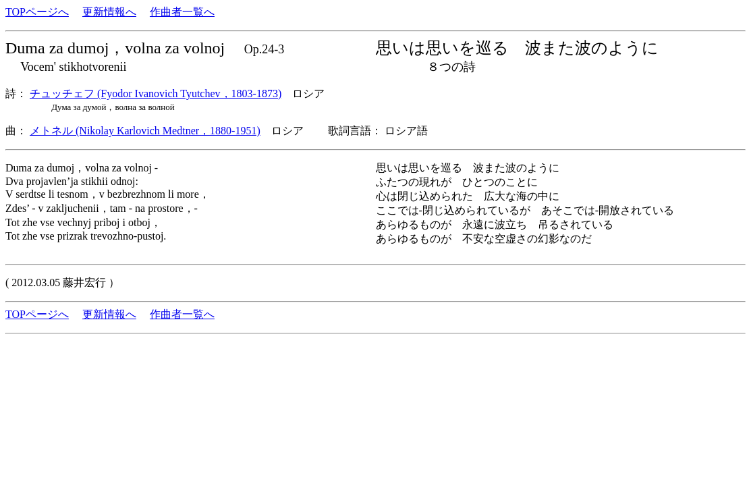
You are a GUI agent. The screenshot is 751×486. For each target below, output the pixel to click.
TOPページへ (37, 12)
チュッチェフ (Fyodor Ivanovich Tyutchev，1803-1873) (155, 93)
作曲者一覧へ (182, 12)
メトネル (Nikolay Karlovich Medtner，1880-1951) (145, 130)
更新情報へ (109, 12)
